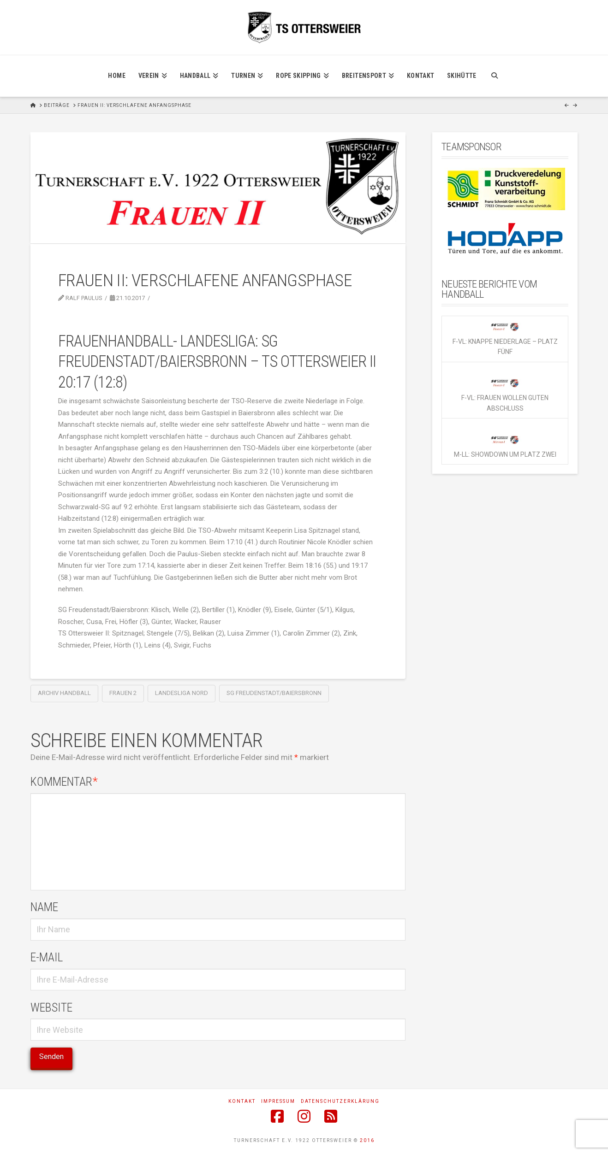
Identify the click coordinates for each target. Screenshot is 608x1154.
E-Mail (46, 957)
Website (51, 1007)
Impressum (278, 1101)
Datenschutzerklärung (340, 1101)
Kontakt (242, 1101)
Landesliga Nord (181, 692)
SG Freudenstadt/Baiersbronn (274, 692)
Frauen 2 (123, 692)
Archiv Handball (64, 692)
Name (44, 907)
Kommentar (64, 782)
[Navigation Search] (494, 76)
